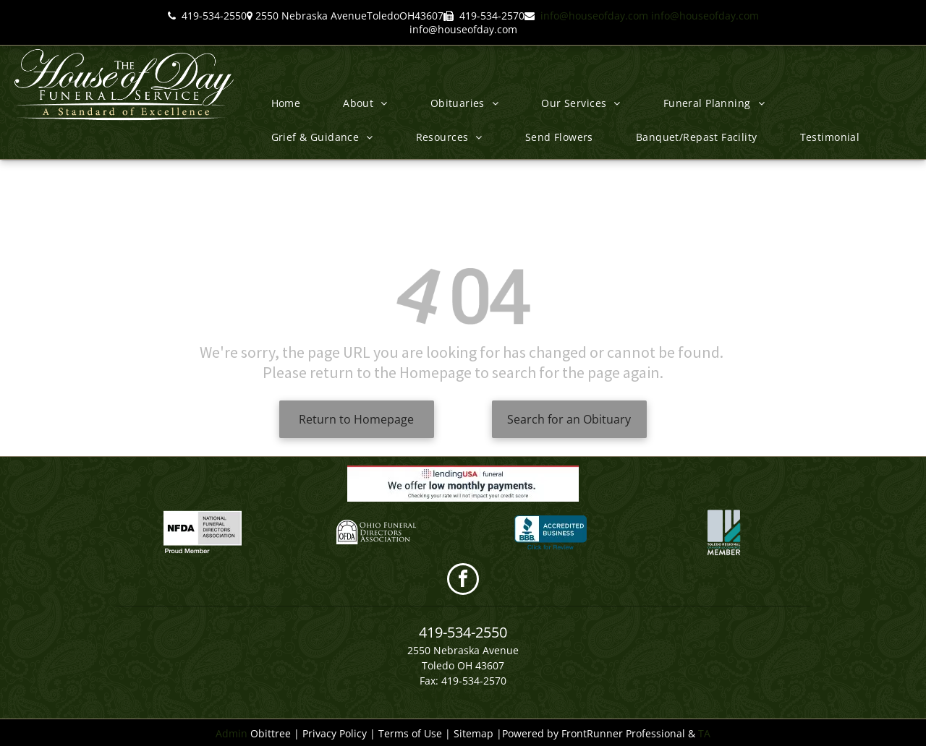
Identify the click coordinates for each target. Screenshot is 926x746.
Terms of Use (410, 733)
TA (704, 733)
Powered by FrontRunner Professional (593, 733)
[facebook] (463, 581)
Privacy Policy (334, 733)
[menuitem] (291, 103)
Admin (231, 733)
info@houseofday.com (594, 15)
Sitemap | (478, 733)
